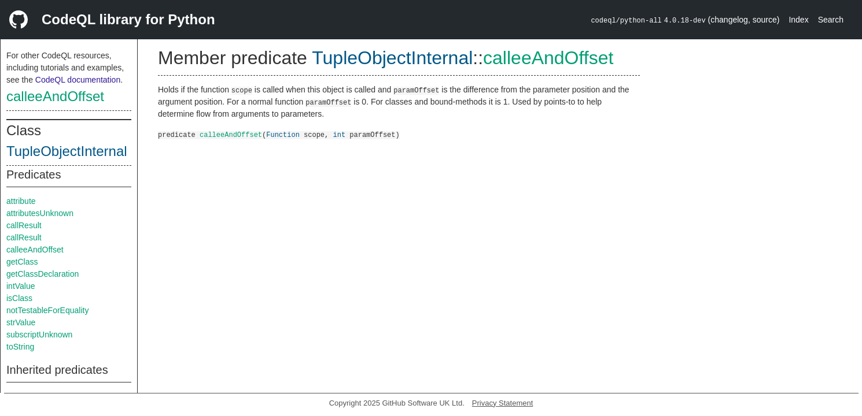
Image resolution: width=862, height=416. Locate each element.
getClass (22, 261)
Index (798, 19)
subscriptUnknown (39, 334)
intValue (20, 286)
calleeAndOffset (55, 96)
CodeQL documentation (77, 79)
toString (20, 346)
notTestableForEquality (47, 310)
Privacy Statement (502, 403)
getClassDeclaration (42, 273)
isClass (19, 298)
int (339, 134)
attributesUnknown (39, 213)
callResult (24, 225)
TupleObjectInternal (66, 151)
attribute (21, 201)
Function (283, 134)
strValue (20, 322)
